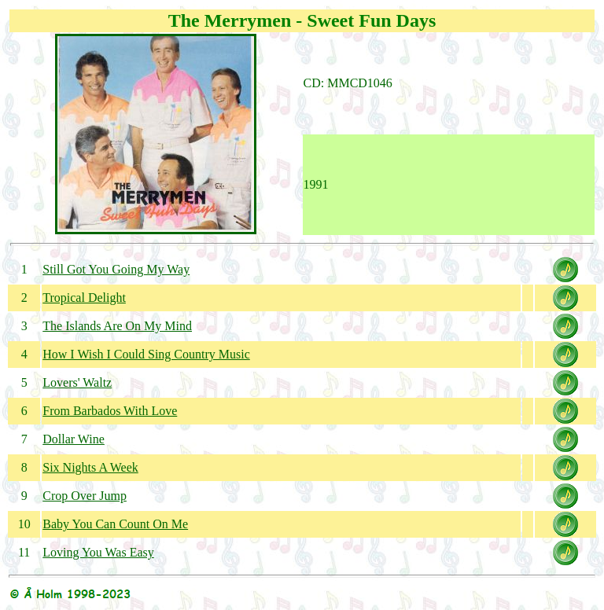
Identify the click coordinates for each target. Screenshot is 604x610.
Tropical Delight (84, 297)
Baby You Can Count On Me (115, 524)
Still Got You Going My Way (116, 269)
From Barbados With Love (109, 410)
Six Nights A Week (90, 467)
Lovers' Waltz (77, 382)
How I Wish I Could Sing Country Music (146, 354)
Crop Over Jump (84, 495)
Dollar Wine (73, 439)
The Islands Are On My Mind (117, 326)
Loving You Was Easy (98, 552)
